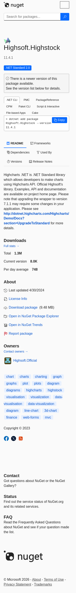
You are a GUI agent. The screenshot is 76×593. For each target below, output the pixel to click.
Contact (11, 475)
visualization (40, 397)
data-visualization (41, 404)
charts (24, 376)
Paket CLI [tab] (24, 106)
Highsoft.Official (25, 360)
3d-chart (50, 410)
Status (10, 496)
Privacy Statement (17, 584)
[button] (59, 120)
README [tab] (15, 143)
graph (57, 376)
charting (41, 376)
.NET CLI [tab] (11, 99)
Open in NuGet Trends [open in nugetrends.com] (26, 325)
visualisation (15, 397)
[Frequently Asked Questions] (8, 517)
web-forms (31, 417)
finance (11, 417)
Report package (21, 333)
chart (10, 376)
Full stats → (11, 246)
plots (37, 383)
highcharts (34, 390)
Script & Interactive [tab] (48, 106)
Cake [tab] (35, 112)
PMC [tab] (27, 99)
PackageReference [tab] (47, 99)
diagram (53, 383)
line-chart (31, 410)
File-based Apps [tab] (16, 112)
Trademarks (43, 584)
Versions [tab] (14, 161)
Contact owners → (16, 351)
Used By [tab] (44, 152)
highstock (55, 390)
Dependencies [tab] (18, 152)
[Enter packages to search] (32, 17)
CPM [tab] (9, 106)
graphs (11, 383)
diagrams (13, 390)
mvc (48, 417)
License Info (18, 299)
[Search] (64, 17)
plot (25, 383)
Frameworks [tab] (40, 143)
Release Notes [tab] (40, 161)
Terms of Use (54, 579)
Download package (23, 307)
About (36, 579)
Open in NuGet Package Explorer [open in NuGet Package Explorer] (34, 316)
